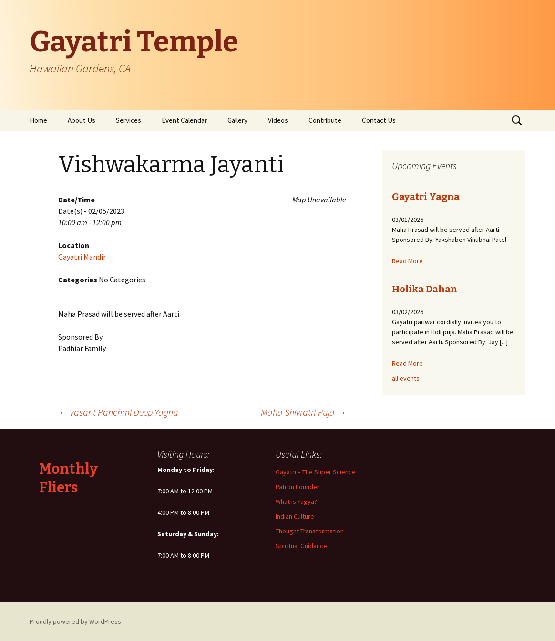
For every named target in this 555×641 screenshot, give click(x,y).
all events (406, 378)
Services (128, 120)
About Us (81, 120)
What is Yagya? (296, 501)
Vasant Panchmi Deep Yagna (118, 412)
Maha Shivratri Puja (303, 412)
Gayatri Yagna (426, 196)
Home (38, 120)
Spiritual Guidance (301, 545)
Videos (278, 120)
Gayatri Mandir (82, 256)
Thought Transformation (310, 531)
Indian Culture (295, 516)
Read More (407, 261)
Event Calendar (184, 120)
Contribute (324, 120)
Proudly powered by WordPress (75, 621)
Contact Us (379, 120)
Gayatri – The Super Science (316, 472)
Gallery (237, 120)
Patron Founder (297, 486)
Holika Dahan (424, 289)
